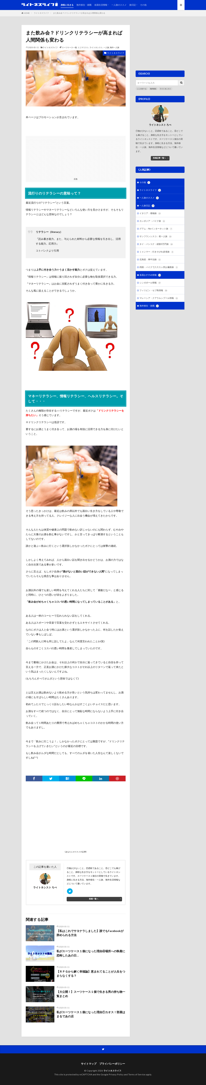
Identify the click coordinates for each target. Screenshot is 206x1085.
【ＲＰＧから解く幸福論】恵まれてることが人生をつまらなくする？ (91, 973)
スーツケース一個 (69, 47)
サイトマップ (88, 1063)
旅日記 (132, 5)
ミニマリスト (83, 47)
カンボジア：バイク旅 (152, 221)
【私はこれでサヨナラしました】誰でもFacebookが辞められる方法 (90, 933)
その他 (143, 5)
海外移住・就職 (83, 5)
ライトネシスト (96, 47)
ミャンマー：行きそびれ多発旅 (156, 251)
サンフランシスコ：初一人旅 (155, 236)
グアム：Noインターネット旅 (156, 228)
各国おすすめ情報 (150, 275)
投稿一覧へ (93, 899)
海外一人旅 (114, 47)
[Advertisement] (75, 156)
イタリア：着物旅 (150, 213)
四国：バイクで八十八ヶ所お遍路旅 (158, 267)
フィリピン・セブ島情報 (153, 290)
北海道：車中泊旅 (150, 259)
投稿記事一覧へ (159, 158)
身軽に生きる (67, 5)
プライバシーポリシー (112, 1063)
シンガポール (141, 89)
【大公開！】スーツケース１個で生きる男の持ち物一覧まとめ (91, 994)
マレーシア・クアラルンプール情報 (158, 298)
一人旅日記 (146, 205)
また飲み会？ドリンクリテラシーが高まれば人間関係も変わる (79, 13)
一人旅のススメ (118, 5)
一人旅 (106, 47)
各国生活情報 (100, 5)
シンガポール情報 (150, 282)
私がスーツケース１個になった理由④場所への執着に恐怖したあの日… (91, 953)
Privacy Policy (116, 1074)
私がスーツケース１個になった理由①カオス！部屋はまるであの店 (91, 1014)
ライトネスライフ (41, 13)
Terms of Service (136, 1074)
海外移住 (153, 89)
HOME (27, 13)
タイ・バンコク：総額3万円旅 (156, 244)
